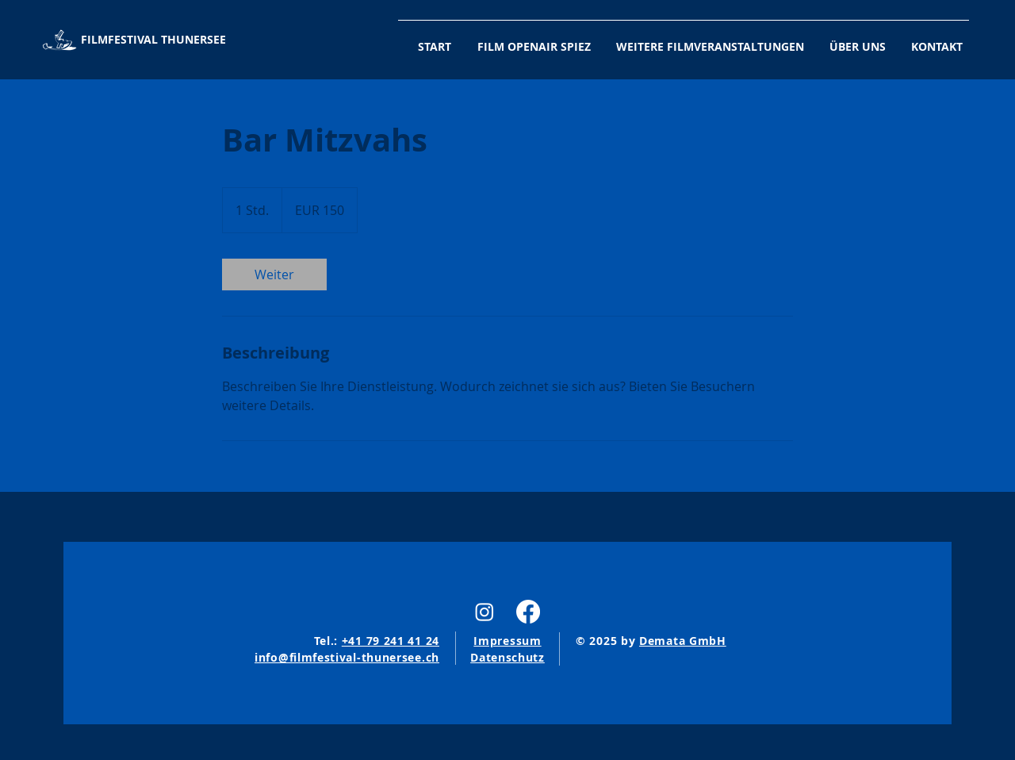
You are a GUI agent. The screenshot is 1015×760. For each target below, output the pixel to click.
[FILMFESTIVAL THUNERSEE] (150, 39)
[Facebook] (528, 612)
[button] (703, 39)
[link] (274, 274)
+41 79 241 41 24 (390, 640)
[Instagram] (484, 612)
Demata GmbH (682, 640)
